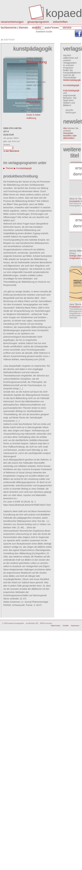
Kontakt (65, 625)
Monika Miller (75, 251)
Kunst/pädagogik (71, 85)
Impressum (75, 625)
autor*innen (52, 27)
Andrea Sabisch (34, 58)
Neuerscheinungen (12, 21)
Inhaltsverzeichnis (34, 98)
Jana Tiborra (75, 304)
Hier (65, 128)
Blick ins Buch (33, 102)
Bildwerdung (36, 62)
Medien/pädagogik (72, 80)
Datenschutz (55, 625)
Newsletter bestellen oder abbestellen (70, 135)
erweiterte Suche (44, 31)
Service (67, 27)
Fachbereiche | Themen (14, 27)
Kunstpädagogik (24, 168)
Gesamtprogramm (38, 21)
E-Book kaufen (33, 105)
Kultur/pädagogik (71, 90)
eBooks (36, 27)
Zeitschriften (60, 21)
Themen (9, 168)
